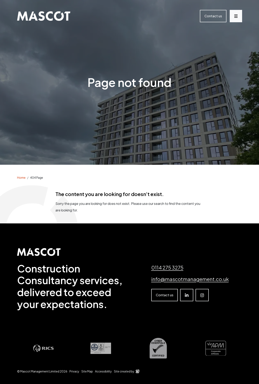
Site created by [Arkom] (126, 371)
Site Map (87, 371)
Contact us (213, 16)
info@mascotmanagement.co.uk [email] (190, 279)
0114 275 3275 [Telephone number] (167, 267)
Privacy (74, 371)
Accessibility (103, 371)
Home (21, 177)
